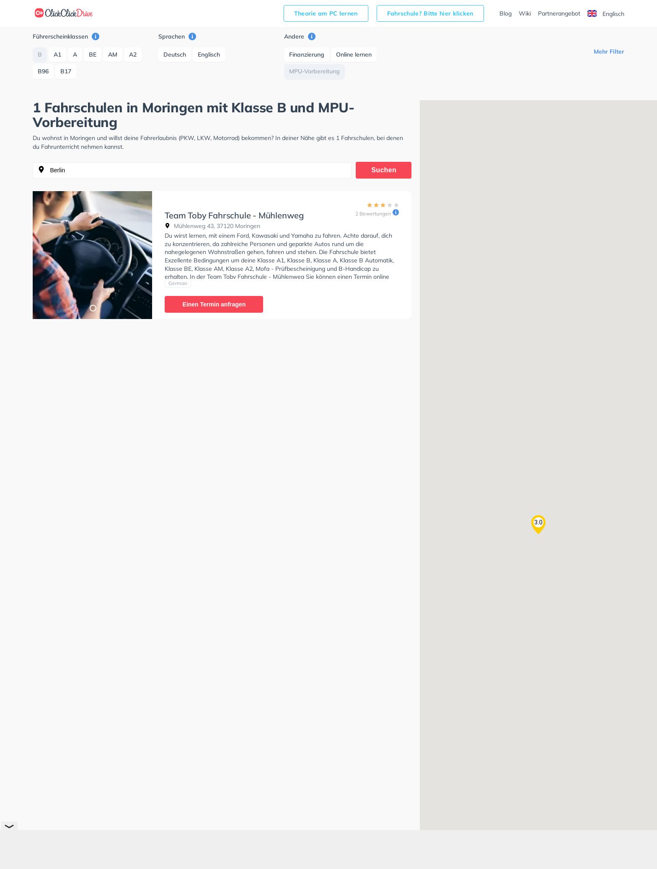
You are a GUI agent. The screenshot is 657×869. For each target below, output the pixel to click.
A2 (133, 54)
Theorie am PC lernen (326, 13)
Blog (505, 13)
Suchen (383, 170)
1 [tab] (93, 308)
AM (112, 54)
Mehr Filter (609, 51)
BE (92, 54)
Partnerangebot (559, 13)
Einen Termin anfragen (214, 304)
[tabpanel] (92, 255)
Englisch (605, 14)
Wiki (525, 13)
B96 (43, 71)
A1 (57, 54)
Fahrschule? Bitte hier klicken (430, 13)
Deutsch (174, 54)
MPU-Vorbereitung (314, 71)
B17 (65, 71)
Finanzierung (306, 54)
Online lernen (354, 54)
